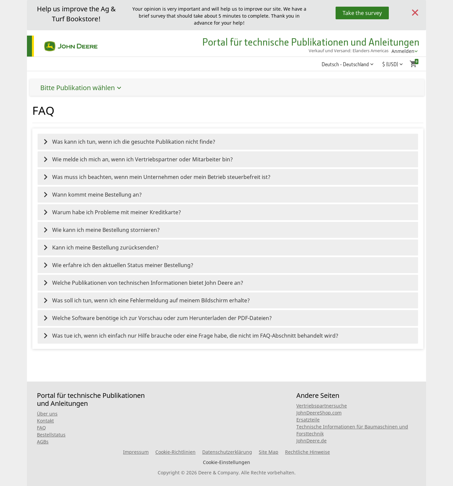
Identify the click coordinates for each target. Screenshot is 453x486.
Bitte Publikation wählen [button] (353, 87)
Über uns (47, 413)
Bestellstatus (51, 434)
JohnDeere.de (311, 440)
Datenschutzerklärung (227, 452)
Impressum (136, 452)
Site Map (268, 452)
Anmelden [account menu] (402, 51)
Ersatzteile (308, 419)
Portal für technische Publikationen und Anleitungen (310, 41)
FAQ (41, 427)
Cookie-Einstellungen (226, 462)
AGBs (43, 441)
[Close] (415, 12)
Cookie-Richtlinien (175, 452)
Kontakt (45, 420)
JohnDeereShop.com (319, 412)
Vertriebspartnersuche (321, 406)
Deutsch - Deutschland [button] (345, 64)
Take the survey (362, 13)
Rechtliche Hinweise (307, 452)
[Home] (62, 46)
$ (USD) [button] (390, 64)
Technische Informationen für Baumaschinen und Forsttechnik (352, 430)
